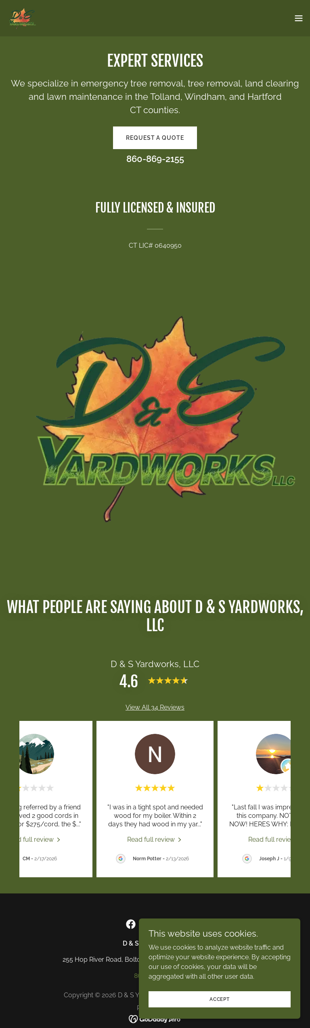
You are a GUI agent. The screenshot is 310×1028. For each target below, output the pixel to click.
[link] (21, 18)
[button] (299, 18)
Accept (219, 999)
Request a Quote (155, 138)
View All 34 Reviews (155, 707)
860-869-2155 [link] (155, 159)
